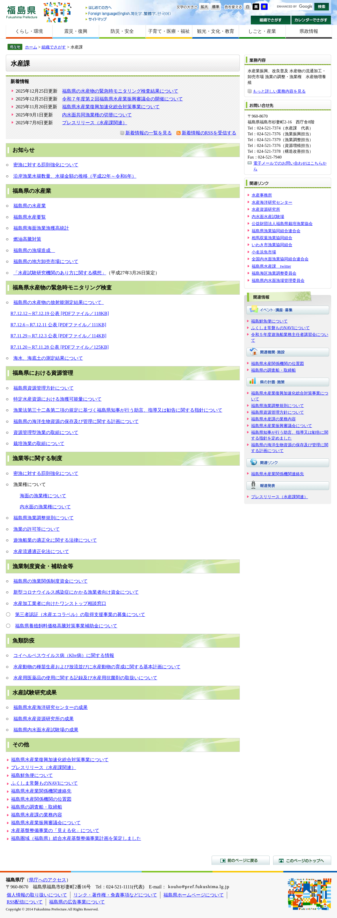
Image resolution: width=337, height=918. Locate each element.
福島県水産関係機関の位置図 (41, 799)
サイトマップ (128, 19)
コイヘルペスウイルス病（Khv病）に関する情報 (63, 655)
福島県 (22, 12)
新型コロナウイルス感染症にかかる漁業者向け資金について (76, 592)
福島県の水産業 (29, 205)
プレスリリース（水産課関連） (94, 122)
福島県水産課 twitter (271, 266)
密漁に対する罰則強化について (45, 164)
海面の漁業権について (43, 495)
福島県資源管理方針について (43, 388)
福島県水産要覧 (29, 217)
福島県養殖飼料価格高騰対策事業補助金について (66, 625)
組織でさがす (271, 20)
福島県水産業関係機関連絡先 (41, 791)
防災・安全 (122, 31)
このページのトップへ (302, 860)
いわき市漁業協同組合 (272, 244)
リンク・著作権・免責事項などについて (115, 894)
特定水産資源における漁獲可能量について (57, 399)
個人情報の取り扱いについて (37, 894)
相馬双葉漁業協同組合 (272, 237)
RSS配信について (25, 901)
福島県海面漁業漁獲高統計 (41, 228)
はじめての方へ (128, 8)
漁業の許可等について (36, 529)
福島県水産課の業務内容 (36, 814)
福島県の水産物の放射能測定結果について (58, 302)
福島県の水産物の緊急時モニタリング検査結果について (120, 91)
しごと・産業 (262, 31)
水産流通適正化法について (41, 551)
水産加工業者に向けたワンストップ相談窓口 (59, 603)
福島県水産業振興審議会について (46, 822)
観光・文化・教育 (215, 31)
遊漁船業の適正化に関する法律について (55, 540)
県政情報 (309, 31)
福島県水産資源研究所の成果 (43, 718)
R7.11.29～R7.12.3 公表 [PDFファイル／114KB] (58, 335)
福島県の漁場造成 (34, 250)
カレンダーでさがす (311, 20)
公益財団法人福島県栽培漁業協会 (282, 223)
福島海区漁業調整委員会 (274, 273)
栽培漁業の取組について (38, 443)
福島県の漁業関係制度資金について (50, 581)
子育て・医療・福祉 (169, 31)
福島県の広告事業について (77, 901)
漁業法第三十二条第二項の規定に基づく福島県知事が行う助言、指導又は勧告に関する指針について (117, 410)
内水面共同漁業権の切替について (97, 114)
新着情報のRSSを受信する (209, 132)
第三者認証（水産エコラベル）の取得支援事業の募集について (80, 614)
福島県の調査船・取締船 (36, 806)
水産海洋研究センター (272, 202)
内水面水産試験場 (268, 216)
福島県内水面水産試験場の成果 (45, 729)
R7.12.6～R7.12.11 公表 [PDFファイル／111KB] (58, 324)
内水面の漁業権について (45, 506)
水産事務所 (262, 195)
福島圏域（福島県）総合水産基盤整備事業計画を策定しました (76, 838)
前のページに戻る (241, 860)
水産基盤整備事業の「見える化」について (55, 830)
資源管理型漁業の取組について (45, 432)
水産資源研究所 (266, 209)
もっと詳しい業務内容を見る (279, 91)
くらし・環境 (29, 31)
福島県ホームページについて (193, 894)
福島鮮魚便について (32, 775)
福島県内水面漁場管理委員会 (278, 280)
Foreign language (128, 13)
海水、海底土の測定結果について (48, 358)
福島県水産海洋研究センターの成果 (50, 707)
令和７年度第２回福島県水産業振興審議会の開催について (122, 98)
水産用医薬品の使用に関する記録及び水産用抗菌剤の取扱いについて (85, 677)
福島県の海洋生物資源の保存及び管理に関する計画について (76, 421)
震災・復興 (75, 31)
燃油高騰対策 (27, 239)
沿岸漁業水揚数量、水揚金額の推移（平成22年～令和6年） (74, 176)
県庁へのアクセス (47, 879)
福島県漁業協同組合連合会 (276, 230)
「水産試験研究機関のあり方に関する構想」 (59, 272)
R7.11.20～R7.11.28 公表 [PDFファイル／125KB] (59, 347)
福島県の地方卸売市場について (45, 261)
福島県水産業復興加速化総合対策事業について (111, 106)
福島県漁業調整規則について (43, 517)
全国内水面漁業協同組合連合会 (280, 259)
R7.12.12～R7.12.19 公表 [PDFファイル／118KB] (59, 313)
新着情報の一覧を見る (148, 132)
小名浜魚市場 (264, 252)
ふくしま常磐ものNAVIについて (44, 783)
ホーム (31, 47)
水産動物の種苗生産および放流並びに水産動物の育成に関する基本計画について (97, 666)
